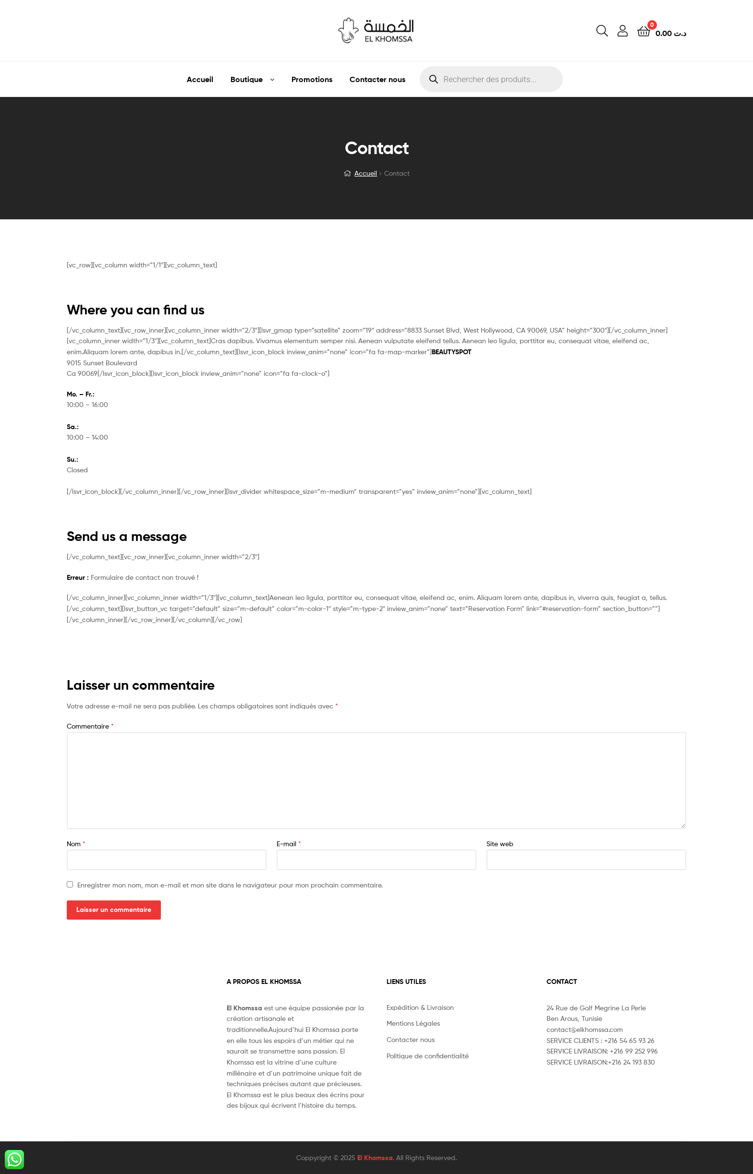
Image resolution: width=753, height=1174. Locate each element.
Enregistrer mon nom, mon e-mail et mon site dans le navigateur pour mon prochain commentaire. (230, 885)
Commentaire (90, 726)
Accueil (200, 79)
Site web (499, 843)
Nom (76, 843)
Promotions (311, 79)
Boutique (247, 79)
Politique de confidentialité (428, 1056)
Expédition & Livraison (420, 1007)
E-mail (289, 843)
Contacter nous (377, 79)
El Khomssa (375, 1157)
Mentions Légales (413, 1023)
